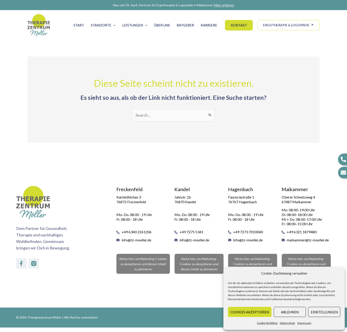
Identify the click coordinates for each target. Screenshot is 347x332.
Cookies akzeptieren (249, 312)
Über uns (162, 25)
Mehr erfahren (224, 5)
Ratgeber (185, 25)
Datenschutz (287, 323)
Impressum (304, 323)
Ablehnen (290, 312)
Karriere (209, 25)
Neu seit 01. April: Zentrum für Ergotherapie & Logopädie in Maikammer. (173, 5)
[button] (113, 25)
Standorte (103, 25)
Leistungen (134, 25)
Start (78, 25)
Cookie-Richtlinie (267, 323)
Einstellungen (324, 312)
